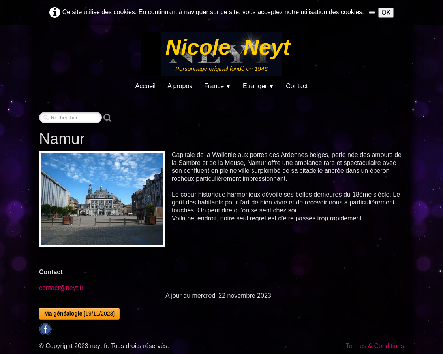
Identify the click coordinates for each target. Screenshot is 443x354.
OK (385, 12)
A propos (179, 86)
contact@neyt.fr (61, 287)
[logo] (221, 53)
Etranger (258, 86)
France (217, 86)
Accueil (145, 86)
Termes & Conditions (374, 346)
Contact (297, 86)
